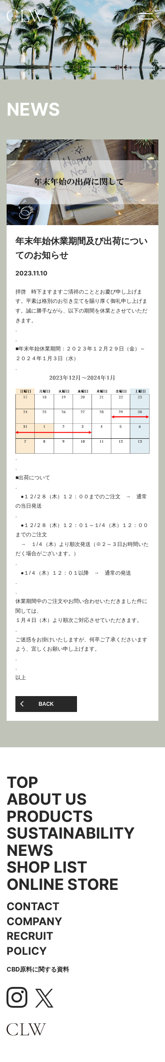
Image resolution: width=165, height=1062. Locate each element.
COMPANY (34, 921)
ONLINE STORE (62, 884)
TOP (22, 782)
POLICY (27, 951)
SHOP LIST (47, 867)
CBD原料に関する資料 (38, 969)
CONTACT (33, 906)
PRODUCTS (50, 816)
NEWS (30, 850)
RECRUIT (30, 936)
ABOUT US (47, 799)
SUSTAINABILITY (71, 833)
